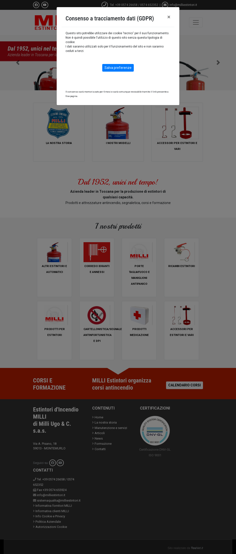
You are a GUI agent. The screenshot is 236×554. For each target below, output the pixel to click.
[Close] (168, 17)
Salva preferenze (118, 68)
